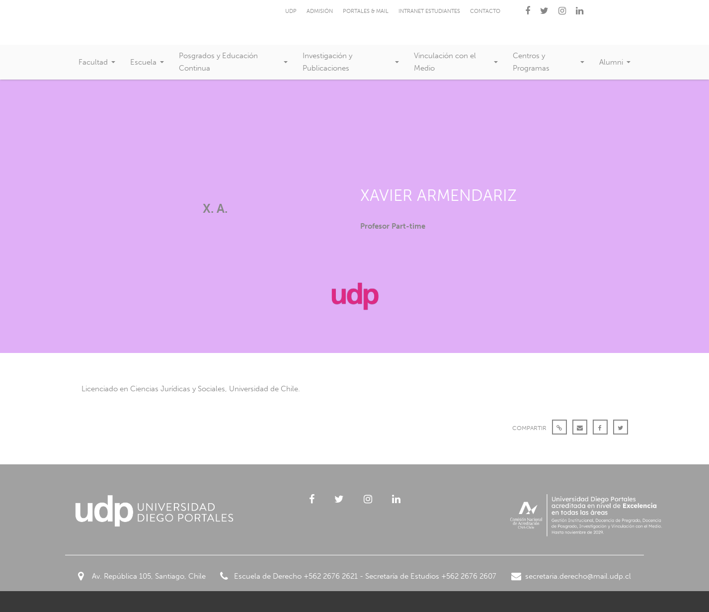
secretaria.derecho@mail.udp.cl (571, 576)
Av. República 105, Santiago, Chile (142, 576)
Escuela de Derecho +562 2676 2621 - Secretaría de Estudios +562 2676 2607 (358, 576)
